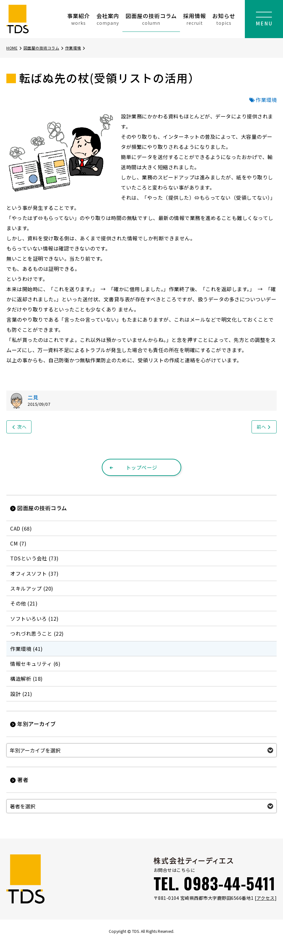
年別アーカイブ (33, 724)
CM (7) (18, 543)
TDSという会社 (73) (34, 558)
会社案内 (107, 19)
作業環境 (75, 47)
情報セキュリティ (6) (35, 663)
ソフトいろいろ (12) (34, 618)
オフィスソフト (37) (34, 573)
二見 (33, 397)
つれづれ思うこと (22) (37, 633)
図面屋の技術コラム (151, 19)
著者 (19, 780)
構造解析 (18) (26, 678)
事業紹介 (78, 19)
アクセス (266, 898)
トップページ (133, 467)
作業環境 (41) (26, 648)
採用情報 (194, 19)
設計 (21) (21, 694)
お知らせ (223, 19)
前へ (264, 427)
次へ (18, 427)
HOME (14, 47)
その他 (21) (24, 603)
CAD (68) (21, 528)
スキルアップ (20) (31, 588)
